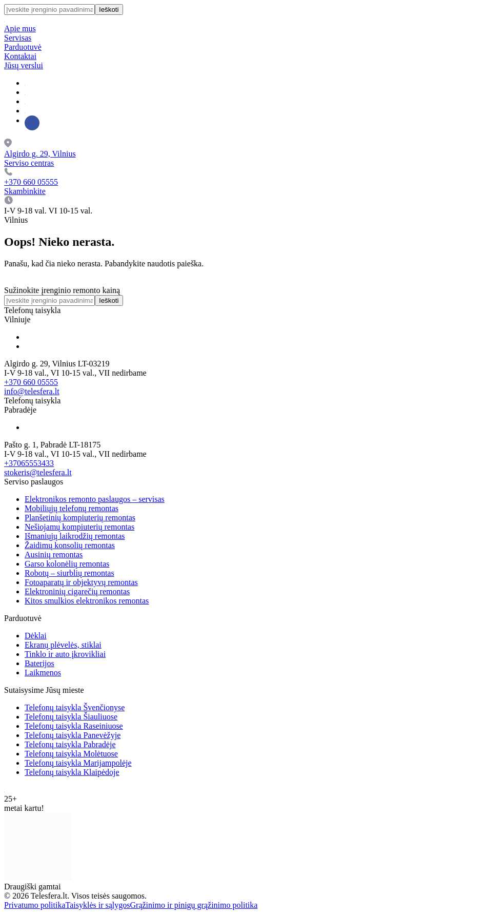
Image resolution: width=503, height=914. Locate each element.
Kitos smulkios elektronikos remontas (87, 600)
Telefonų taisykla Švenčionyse (75, 707)
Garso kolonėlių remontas (67, 563)
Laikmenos (43, 672)
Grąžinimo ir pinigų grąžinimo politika (194, 905)
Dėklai (36, 635)
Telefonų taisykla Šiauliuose (71, 716)
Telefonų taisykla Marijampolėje (78, 763)
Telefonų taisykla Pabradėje (70, 744)
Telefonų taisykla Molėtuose (71, 753)
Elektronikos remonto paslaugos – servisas (95, 499)
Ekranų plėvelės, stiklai (63, 644)
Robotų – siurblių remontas (69, 573)
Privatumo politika (35, 905)
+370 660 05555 (31, 382)
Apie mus (20, 28)
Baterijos (39, 663)
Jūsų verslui (23, 65)
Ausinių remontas (54, 554)
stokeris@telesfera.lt (38, 472)
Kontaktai (20, 56)
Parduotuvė (23, 47)
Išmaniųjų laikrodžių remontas (75, 536)
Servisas (17, 37)
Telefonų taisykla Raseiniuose (74, 726)
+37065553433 (29, 463)
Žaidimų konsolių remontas (70, 545)
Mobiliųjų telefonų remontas (71, 508)
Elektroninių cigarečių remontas (77, 591)
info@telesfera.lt (31, 391)
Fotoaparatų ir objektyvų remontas (81, 582)
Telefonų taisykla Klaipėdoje (72, 772)
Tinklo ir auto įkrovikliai (65, 654)
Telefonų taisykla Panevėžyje (72, 735)
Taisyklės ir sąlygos (98, 905)
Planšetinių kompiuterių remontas (80, 517)
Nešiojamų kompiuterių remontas (79, 526)
